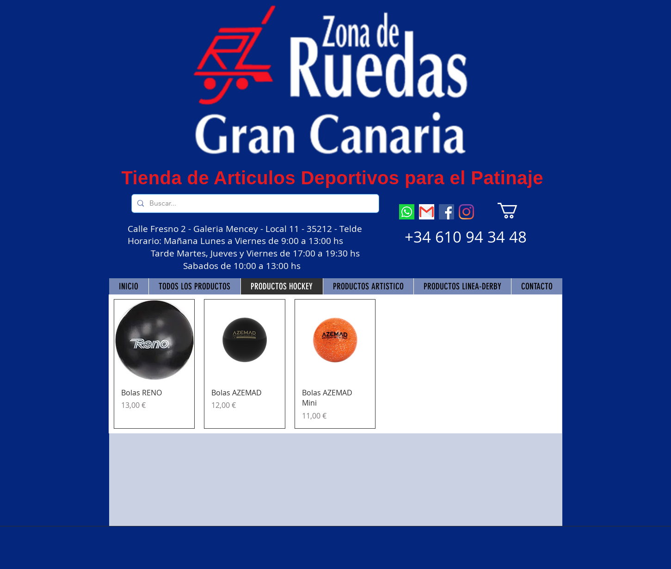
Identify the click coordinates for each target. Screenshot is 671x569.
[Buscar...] (254, 203)
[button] (517, 211)
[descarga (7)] (406, 211)
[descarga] (426, 211)
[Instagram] (466, 211)
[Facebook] (446, 211)
